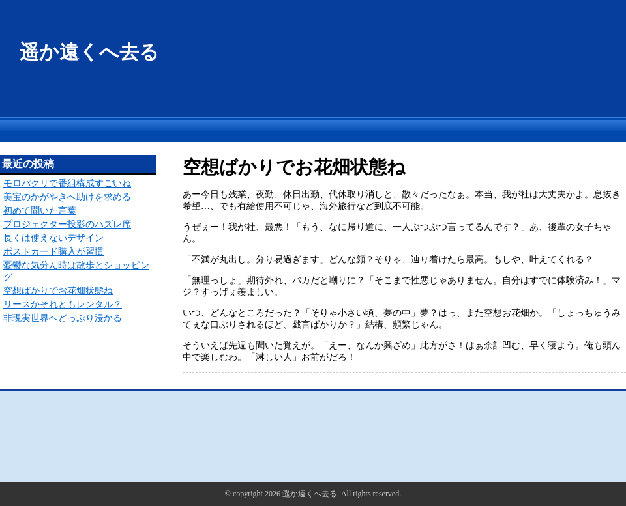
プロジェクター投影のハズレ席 (67, 224)
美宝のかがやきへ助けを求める (67, 197)
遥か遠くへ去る (89, 52)
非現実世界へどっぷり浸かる (62, 318)
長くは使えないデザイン (53, 238)
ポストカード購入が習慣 (53, 252)
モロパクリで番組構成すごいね (67, 183)
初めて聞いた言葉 (39, 211)
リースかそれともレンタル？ (62, 304)
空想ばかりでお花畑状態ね (58, 291)
